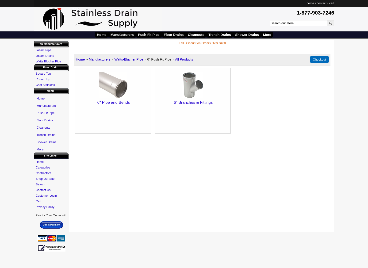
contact (321, 3)
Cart (38, 201)
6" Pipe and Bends (113, 102)
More (267, 35)
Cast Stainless (45, 85)
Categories (43, 167)
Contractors (43, 173)
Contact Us (43, 190)
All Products (184, 59)
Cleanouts (196, 35)
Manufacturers (122, 35)
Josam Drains (45, 55)
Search (40, 184)
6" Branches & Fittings (193, 102)
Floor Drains (174, 35)
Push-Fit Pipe (149, 35)
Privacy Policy (45, 207)
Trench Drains (219, 35)
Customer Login (46, 195)
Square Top (43, 73)
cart (331, 3)
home (310, 3)
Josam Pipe (43, 50)
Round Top (43, 79)
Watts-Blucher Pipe (128, 59)
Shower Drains (247, 35)
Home (101, 35)
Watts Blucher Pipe (48, 61)
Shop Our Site (45, 178)
